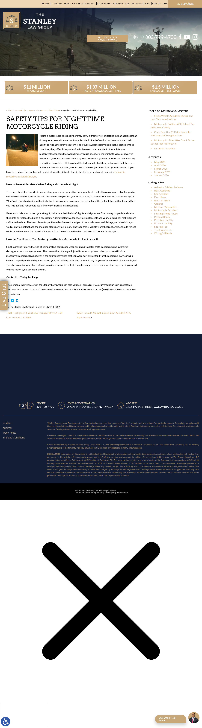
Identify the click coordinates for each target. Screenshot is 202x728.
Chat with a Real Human (166, 719)
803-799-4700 (159, 20)
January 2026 (161, 175)
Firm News (160, 197)
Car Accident (161, 193)
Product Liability (163, 223)
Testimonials (134, 4)
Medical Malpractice (165, 206)
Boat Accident (162, 190)
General (158, 203)
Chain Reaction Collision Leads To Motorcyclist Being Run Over (170, 134)
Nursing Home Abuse (166, 213)
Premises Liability (163, 219)
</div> (24, 715)
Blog (147, 4)
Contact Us (159, 4)
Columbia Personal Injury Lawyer (20, 110)
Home (45, 4)
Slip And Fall (160, 226)
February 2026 (162, 171)
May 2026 (159, 161)
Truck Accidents (163, 229)
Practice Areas (74, 4)
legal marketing (99, 493)
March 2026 (161, 168)
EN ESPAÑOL (185, 3)
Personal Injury (162, 216)
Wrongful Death (163, 233)
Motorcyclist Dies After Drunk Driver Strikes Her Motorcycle (173, 142)
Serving (90, 4)
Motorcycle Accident (50, 110)
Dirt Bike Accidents (164, 148)
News (119, 4)
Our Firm (56, 4)
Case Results (105, 4)
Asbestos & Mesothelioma (168, 187)
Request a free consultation (108, 20)
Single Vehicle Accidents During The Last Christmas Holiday (172, 117)
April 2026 (160, 165)
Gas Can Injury (162, 200)
